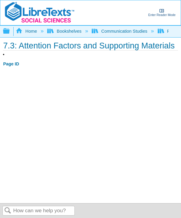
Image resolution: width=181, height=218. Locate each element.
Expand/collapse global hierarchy (10, 31)
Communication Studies (120, 31)
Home (27, 31)
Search (7, 211)
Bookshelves (65, 31)
